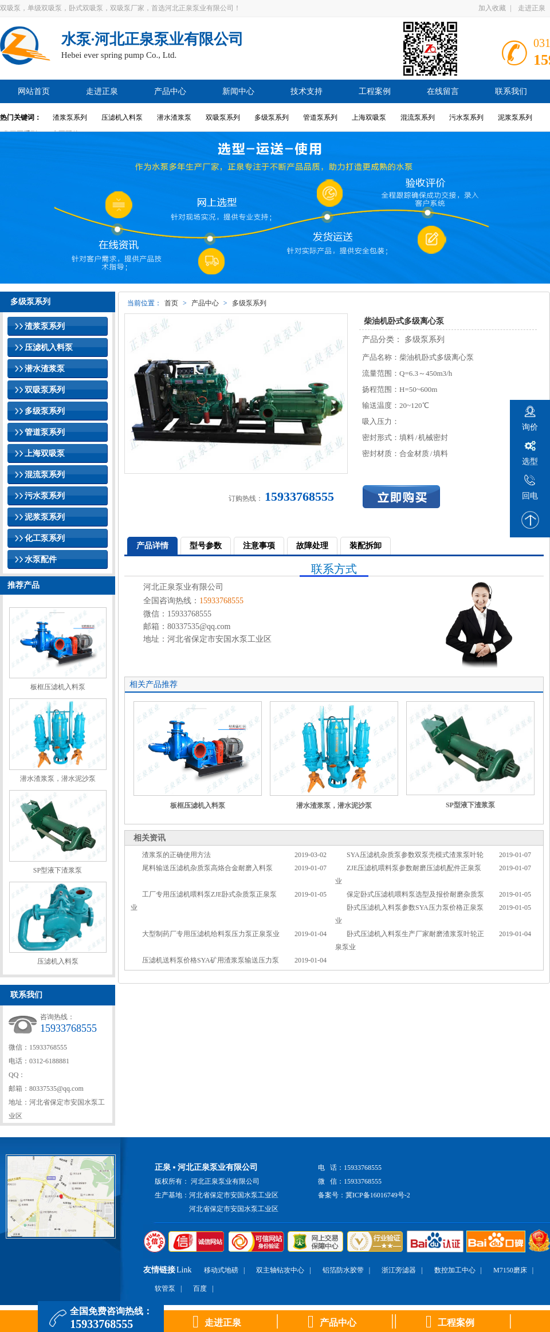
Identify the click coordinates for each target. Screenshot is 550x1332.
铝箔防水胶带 (343, 1270)
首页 (171, 303)
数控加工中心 (455, 1270)
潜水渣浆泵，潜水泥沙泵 (58, 779)
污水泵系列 (466, 117)
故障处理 (312, 545)
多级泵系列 (271, 117)
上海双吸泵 (369, 117)
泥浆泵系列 (515, 117)
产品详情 (152, 545)
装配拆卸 (365, 545)
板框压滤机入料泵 (57, 687)
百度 (200, 1288)
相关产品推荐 (153, 684)
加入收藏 (492, 8)
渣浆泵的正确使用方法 (176, 855)
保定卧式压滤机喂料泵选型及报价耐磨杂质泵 (415, 894)
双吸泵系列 (223, 117)
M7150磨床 (510, 1270)
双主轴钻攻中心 (280, 1270)
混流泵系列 (417, 117)
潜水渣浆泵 (174, 117)
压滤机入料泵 (122, 117)
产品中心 (205, 303)
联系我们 (26, 995)
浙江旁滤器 (399, 1270)
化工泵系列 (45, 538)
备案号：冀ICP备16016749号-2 (364, 1195)
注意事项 (259, 545)
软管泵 (165, 1288)
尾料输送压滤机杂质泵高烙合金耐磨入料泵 (207, 868)
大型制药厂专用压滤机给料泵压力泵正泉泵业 (211, 934)
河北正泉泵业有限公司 (225, 1181)
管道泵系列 (320, 117)
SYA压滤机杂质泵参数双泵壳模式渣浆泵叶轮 (415, 855)
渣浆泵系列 (70, 117)
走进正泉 (531, 8)
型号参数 (206, 545)
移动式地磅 (221, 1270)
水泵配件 (41, 559)
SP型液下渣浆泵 (57, 870)
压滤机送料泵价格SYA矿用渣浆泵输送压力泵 (210, 960)
